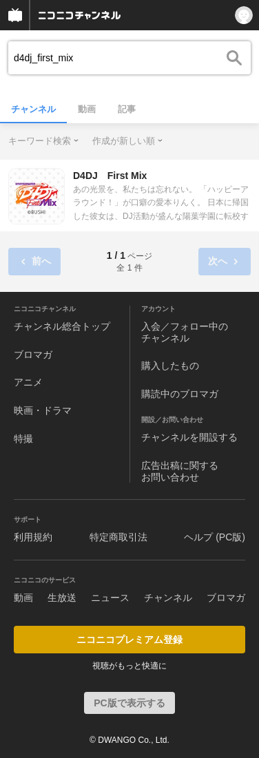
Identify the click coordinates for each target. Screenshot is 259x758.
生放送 (62, 597)
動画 (87, 109)
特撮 (23, 438)
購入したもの (170, 365)
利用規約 (33, 537)
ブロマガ (33, 354)
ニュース (110, 597)
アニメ (28, 382)
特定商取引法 (118, 537)
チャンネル (33, 109)
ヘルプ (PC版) (214, 537)
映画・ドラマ (43, 410)
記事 (127, 109)
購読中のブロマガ (179, 393)
